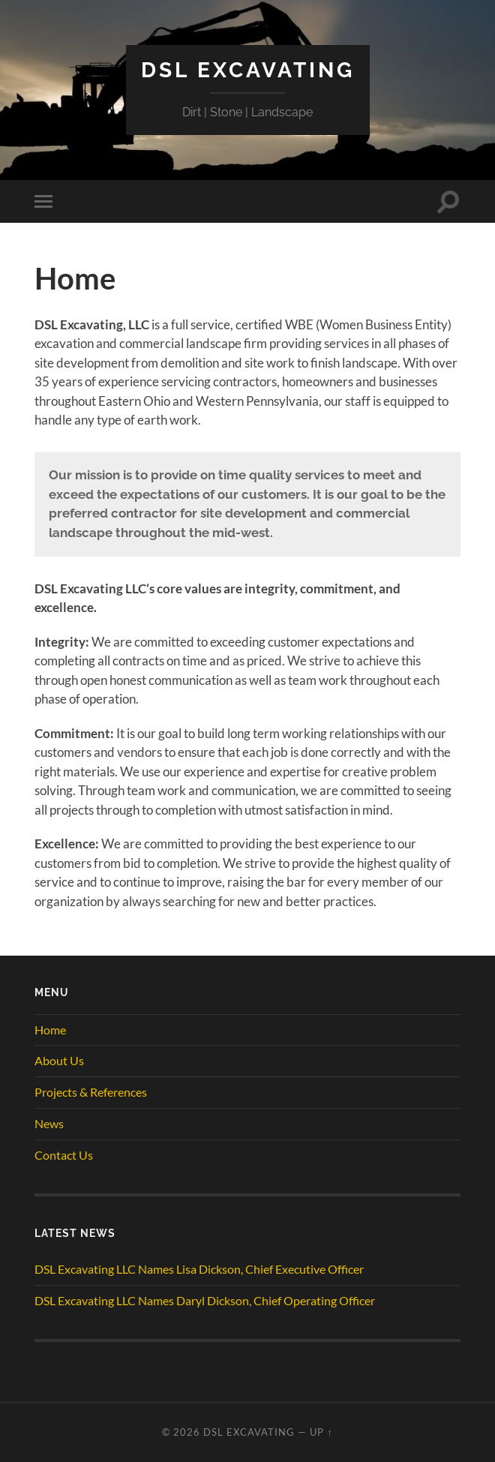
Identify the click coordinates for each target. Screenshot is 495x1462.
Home (50, 1029)
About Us (59, 1060)
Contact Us (63, 1155)
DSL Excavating (248, 70)
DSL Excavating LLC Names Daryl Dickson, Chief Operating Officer (204, 1300)
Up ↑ (321, 1432)
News (49, 1123)
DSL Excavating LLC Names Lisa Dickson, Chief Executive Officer (199, 1269)
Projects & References (90, 1092)
